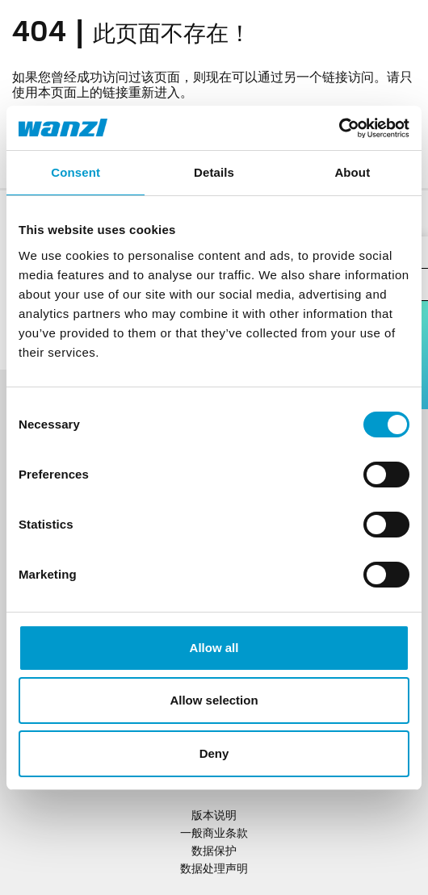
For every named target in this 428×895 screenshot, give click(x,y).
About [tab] (352, 172)
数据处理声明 (214, 869)
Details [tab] (214, 172)
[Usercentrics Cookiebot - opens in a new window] (338, 128)
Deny (214, 753)
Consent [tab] (75, 172)
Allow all (214, 648)
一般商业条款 (214, 834)
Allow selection (214, 700)
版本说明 (214, 816)
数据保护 (214, 852)
